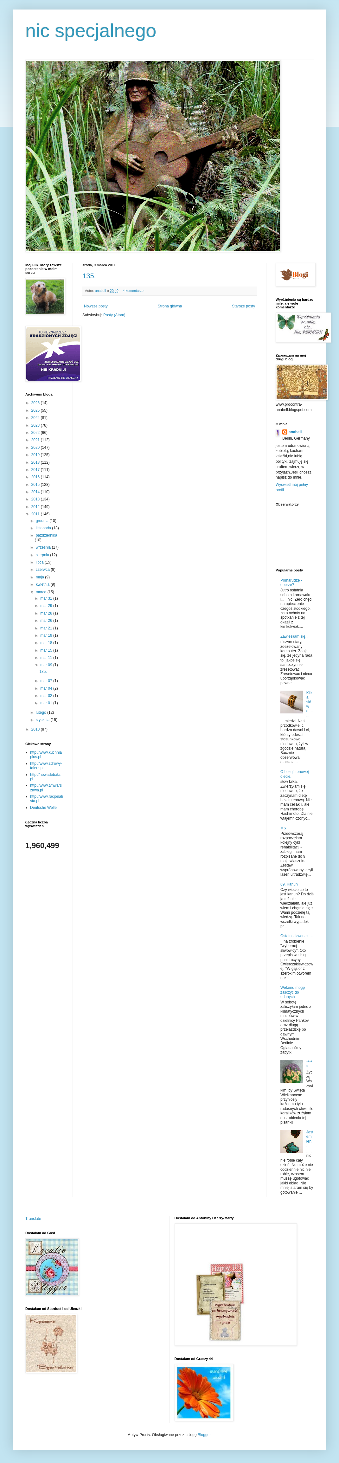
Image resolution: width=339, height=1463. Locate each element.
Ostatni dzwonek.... (296, 936)
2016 (36, 477)
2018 (36, 462)
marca (42, 592)
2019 (36, 455)
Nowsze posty (96, 306)
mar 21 (46, 628)
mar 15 (46, 650)
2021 (36, 440)
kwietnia (43, 584)
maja (40, 577)
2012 (36, 507)
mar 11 (46, 657)
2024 (36, 418)
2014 (36, 492)
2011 (36, 514)
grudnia (42, 521)
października (46, 535)
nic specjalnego (91, 30)
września (44, 547)
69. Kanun (289, 884)
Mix (283, 828)
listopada (44, 528)
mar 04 (46, 688)
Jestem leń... (310, 1139)
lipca (40, 562)
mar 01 (46, 703)
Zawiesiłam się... (294, 636)
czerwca (43, 569)
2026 (36, 403)
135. (89, 276)
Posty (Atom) (114, 315)
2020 (36, 447)
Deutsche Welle (43, 807)
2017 (36, 469)
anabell (295, 432)
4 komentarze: (134, 291)
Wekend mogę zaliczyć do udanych (292, 992)
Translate (33, 1218)
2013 (36, 499)
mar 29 (46, 605)
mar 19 (46, 635)
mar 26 (46, 620)
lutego (41, 712)
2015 (36, 484)
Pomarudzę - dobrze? (291, 582)
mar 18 (46, 643)
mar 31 (46, 598)
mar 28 (46, 613)
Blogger (204, 1435)
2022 (36, 432)
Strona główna (170, 306)
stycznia (43, 720)
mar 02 (46, 695)
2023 (36, 425)
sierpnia (43, 555)
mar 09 (46, 665)
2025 (36, 410)
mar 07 (46, 681)
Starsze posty (243, 306)
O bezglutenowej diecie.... (294, 774)
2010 (36, 729)
